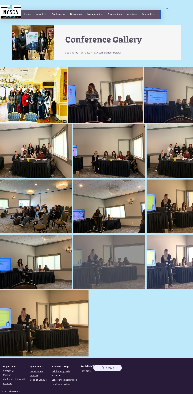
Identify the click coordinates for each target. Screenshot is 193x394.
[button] (41, 14)
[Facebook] (187, 197)
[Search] (167, 9)
